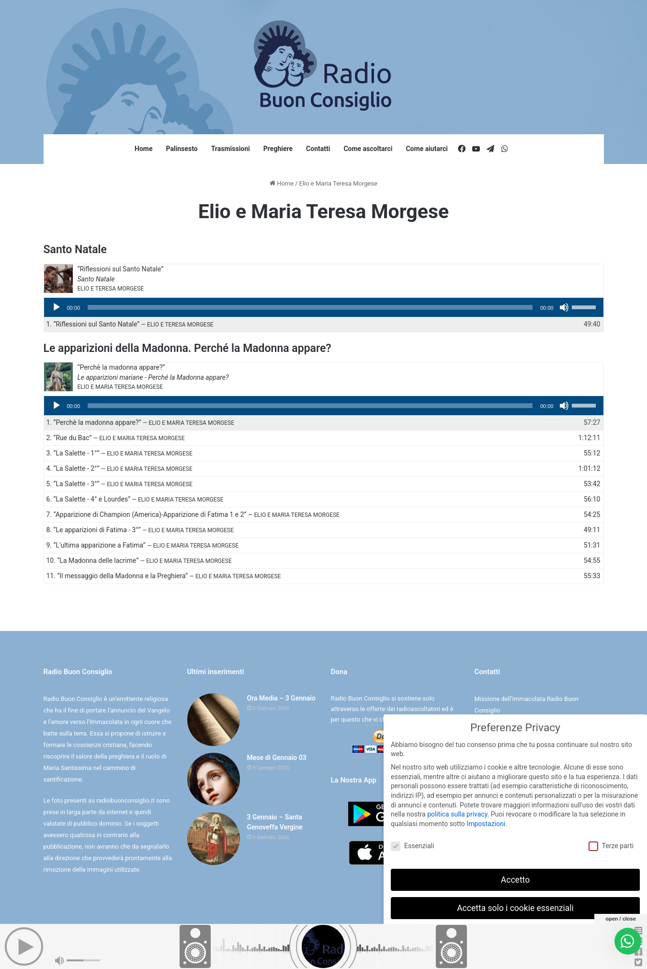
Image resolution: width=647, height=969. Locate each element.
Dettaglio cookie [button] (485, 955)
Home (143, 148)
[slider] (310, 307)
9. (142, 545)
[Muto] (564, 307)
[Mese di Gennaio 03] (213, 779)
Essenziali (412, 844)
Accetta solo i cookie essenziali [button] (515, 906)
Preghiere (278, 148)
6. (135, 499)
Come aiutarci (427, 148)
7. (193, 514)
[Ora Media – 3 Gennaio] (213, 719)
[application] (323, 307)
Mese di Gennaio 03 (276, 757)
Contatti (318, 148)
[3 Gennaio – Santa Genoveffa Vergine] (213, 838)
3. (119, 453)
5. (119, 484)
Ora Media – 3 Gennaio (281, 698)
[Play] (56, 307)
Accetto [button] (515, 877)
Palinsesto (182, 148)
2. (115, 438)
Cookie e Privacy (332, 951)
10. (139, 560)
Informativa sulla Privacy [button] (536, 955)
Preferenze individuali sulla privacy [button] (515, 934)
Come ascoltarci (367, 148)
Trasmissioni (230, 148)
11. (163, 576)
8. (140, 530)
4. (119, 468)
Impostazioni (485, 822)
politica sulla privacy (457, 812)
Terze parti (611, 844)
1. (130, 324)
